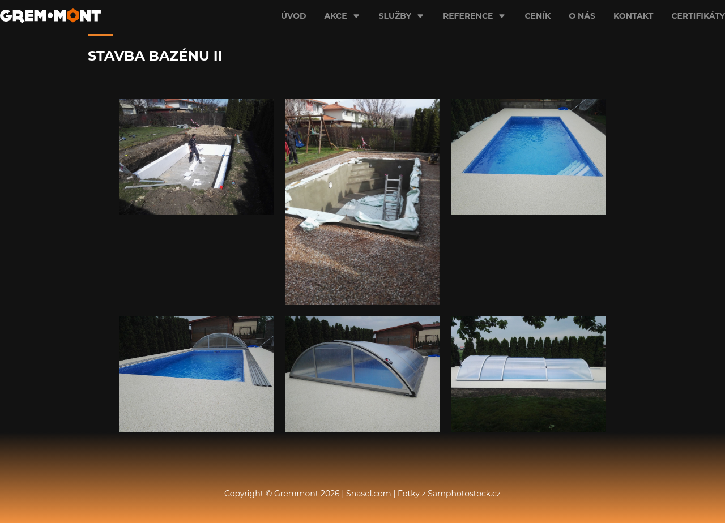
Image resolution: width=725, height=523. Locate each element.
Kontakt (633, 16)
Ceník (537, 16)
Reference (475, 16)
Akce (343, 16)
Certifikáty (698, 16)
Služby (402, 16)
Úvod (293, 16)
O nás (582, 16)
